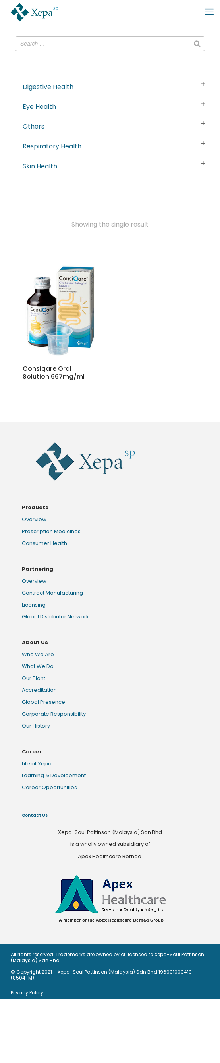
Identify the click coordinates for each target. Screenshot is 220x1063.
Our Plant (33, 678)
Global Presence (43, 702)
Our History (36, 726)
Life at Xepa (37, 763)
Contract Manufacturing (52, 593)
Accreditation (39, 690)
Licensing (34, 605)
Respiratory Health (52, 146)
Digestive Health (48, 86)
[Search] (197, 44)
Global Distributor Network (55, 616)
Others (33, 126)
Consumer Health (44, 543)
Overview (34, 519)
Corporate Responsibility (54, 714)
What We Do (38, 666)
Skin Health (40, 166)
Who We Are (38, 654)
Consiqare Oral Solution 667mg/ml (54, 372)
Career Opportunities (49, 787)
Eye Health (39, 106)
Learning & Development (54, 775)
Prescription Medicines (51, 531)
